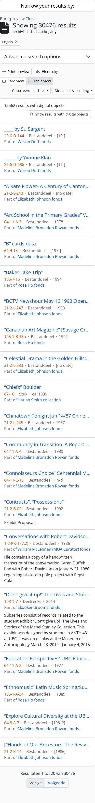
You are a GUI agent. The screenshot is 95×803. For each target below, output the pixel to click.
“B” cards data (20, 244)
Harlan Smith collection (39, 400)
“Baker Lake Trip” (23, 272)
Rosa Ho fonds (31, 285)
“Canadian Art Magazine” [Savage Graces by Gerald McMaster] (47, 330)
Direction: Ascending (72, 90)
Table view (39, 81)
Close (31, 18)
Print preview (15, 71)
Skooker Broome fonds (39, 607)
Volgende (56, 783)
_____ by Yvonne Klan (27, 158)
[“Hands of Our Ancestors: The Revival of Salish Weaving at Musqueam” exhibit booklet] (47, 745)
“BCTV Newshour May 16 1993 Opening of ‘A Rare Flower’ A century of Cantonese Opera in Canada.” (47, 301)
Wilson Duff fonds (34, 141)
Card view (13, 81)
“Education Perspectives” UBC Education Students (47, 659)
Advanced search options (32, 56)
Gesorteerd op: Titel (29, 90)
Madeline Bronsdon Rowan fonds (48, 227)
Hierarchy (47, 71)
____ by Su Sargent (24, 129)
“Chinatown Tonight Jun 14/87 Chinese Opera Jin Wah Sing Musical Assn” (47, 416)
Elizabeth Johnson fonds (40, 199)
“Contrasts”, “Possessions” (34, 502)
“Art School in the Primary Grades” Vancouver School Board (47, 215)
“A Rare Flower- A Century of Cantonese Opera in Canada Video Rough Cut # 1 (47, 186)
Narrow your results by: (47, 5)
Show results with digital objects (59, 114)
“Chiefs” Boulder (22, 387)
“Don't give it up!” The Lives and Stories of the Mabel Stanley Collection (47, 595)
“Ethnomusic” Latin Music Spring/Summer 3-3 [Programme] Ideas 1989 (47, 687)
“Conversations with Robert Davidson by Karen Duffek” (47, 536)
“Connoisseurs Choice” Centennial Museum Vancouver (47, 473)
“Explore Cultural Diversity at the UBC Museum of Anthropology (47, 716)
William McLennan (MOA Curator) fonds (54, 549)
